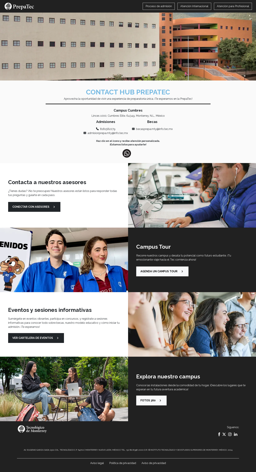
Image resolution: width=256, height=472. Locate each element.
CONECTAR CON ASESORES (34, 207)
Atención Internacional (194, 6)
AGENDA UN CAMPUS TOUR (162, 271)
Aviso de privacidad (153, 463)
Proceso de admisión (159, 6)
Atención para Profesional (233, 6)
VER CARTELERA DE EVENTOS (36, 338)
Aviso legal (97, 463)
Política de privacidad (122, 463)
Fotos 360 (151, 400)
